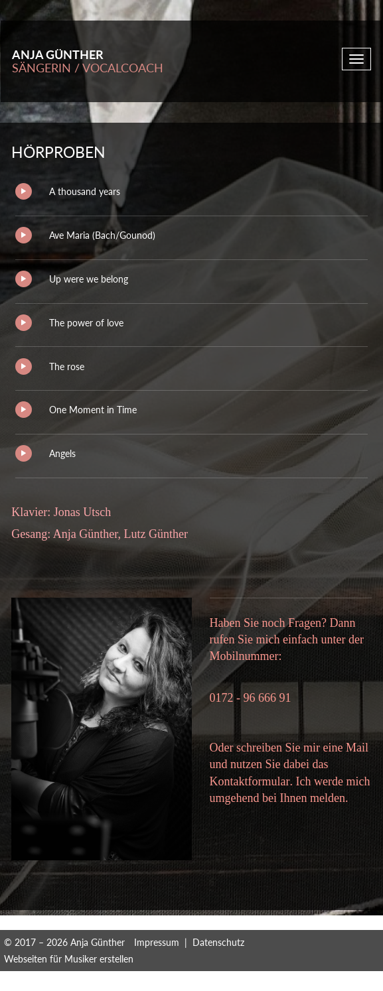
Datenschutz (218, 942)
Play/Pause (23, 191)
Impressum (156, 942)
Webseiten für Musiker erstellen (68, 958)
